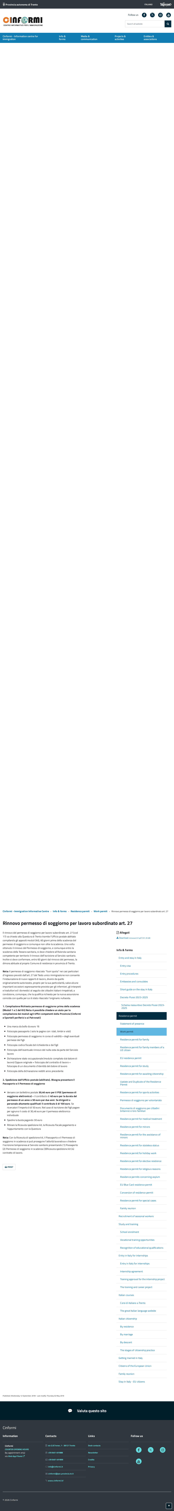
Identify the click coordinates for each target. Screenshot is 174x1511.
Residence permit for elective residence (140, 1161)
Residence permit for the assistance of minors (140, 1136)
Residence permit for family (134, 1039)
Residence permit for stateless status (139, 1145)
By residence (127, 1326)
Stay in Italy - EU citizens (132, 1381)
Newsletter (93, 1452)
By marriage (126, 1334)
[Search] (168, 23)
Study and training (128, 1224)
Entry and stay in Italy (130, 958)
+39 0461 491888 (55, 1452)
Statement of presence (132, 1023)
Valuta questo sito (87, 1411)
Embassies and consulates (134, 981)
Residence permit (80, 911)
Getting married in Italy (131, 1358)
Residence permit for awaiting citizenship (141, 1074)
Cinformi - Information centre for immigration (20, 37)
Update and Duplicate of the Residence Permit (140, 1083)
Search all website (135, 24)
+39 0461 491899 (55, 1459)
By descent (126, 1342)
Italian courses (126, 1295)
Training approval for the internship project (142, 1279)
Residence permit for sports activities (139, 1092)
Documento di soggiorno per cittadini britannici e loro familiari (139, 1109)
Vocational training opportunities (137, 1240)
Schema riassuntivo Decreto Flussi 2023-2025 (143, 1006)
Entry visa (125, 966)
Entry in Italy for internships (133, 1255)
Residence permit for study (134, 1066)
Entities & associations (150, 37)
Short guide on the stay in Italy (136, 989)
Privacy (91, 1466)
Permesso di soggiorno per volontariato (141, 1100)
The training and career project (136, 1287)
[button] (148, 4)
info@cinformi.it (55, 1466)
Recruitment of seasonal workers (136, 1216)
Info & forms (62, 37)
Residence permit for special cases (138, 1200)
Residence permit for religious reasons (140, 1169)
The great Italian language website (138, 1311)
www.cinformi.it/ (56, 1480)
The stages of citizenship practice (137, 1350)
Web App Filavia (16, 1456)
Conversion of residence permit (136, 1192)
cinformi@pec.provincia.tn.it (61, 1473)
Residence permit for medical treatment (141, 1119)
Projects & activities (120, 37)
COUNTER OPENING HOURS (17, 1449)
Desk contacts (94, 1445)
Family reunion (128, 1208)
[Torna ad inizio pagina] (169, 1506)
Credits (91, 1459)
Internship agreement (131, 1271)
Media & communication (89, 37)
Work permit (101, 911)
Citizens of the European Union (135, 1366)
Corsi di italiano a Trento (132, 1303)
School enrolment (129, 1232)
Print (9, 1167)
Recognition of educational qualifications (141, 1248)
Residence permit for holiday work (138, 1153)
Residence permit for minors (135, 1127)
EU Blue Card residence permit (136, 1185)
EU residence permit (130, 1058)
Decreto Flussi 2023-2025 (134, 997)
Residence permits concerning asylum (140, 1177)
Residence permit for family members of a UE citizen (142, 1048)
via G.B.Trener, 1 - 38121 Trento (61, 1445)
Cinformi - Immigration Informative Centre (26, 911)
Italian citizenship (128, 1318)
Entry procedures (129, 974)
